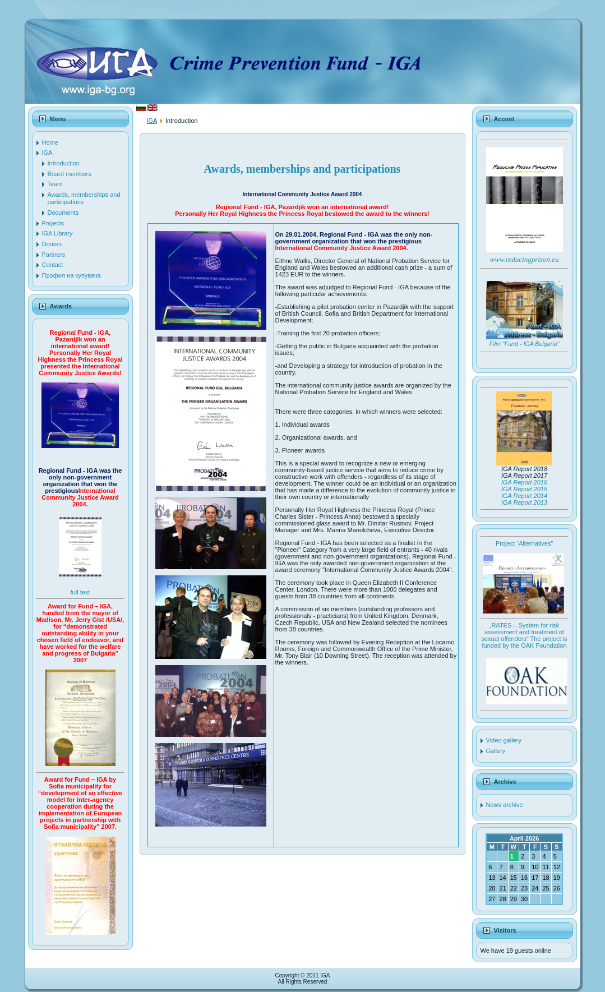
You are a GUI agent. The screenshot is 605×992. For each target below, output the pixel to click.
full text (80, 592)
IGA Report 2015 (524, 489)
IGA (152, 120)
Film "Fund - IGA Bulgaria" (524, 343)
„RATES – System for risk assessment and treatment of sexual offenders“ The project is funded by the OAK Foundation (524, 635)
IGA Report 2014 (524, 495)
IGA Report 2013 (524, 502)
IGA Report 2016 (524, 482)
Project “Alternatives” (524, 543)
